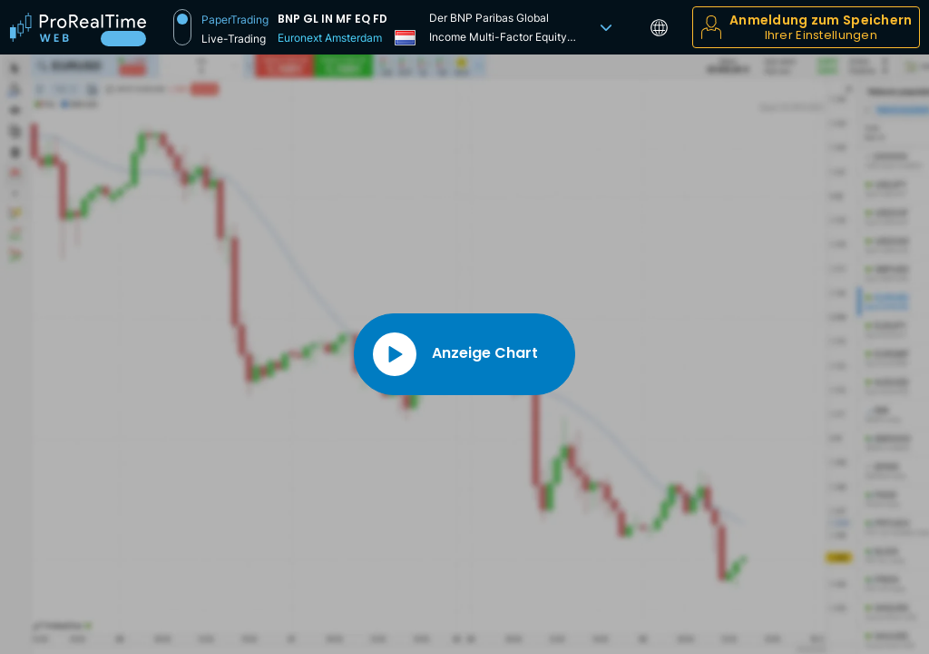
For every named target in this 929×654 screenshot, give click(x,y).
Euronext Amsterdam (330, 38)
